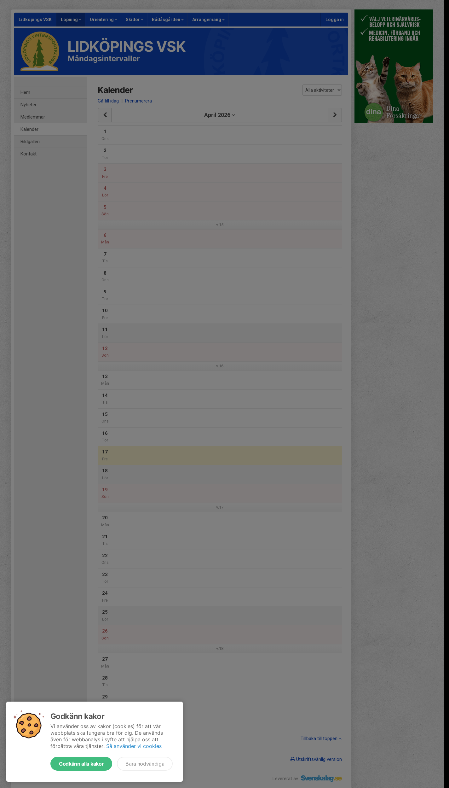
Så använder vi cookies (134, 746)
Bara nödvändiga (144, 764)
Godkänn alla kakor (81, 764)
